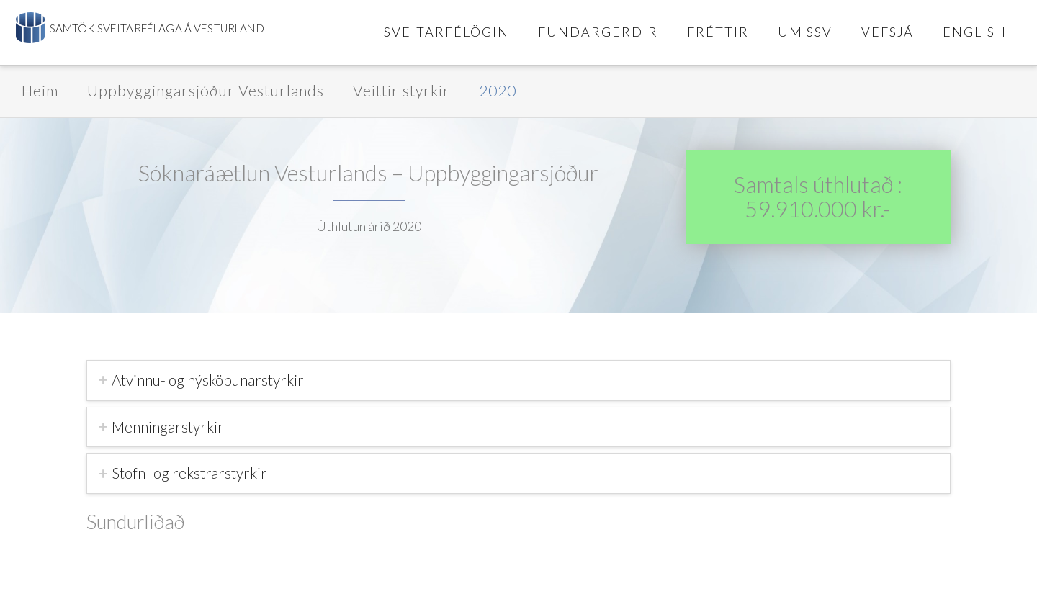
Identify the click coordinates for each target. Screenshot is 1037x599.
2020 (497, 90)
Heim (40, 90)
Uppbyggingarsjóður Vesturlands (205, 90)
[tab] (518, 380)
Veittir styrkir (401, 90)
